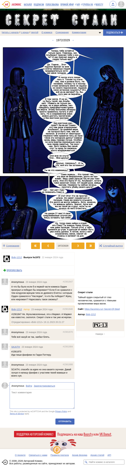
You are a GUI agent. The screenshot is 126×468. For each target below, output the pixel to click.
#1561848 (68, 309)
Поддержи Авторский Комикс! (34, 434)
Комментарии (79, 32)
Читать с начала (10, 32)
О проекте (20, 455)
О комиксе (46, 32)
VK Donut (105, 433)
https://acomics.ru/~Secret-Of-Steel (102, 309)
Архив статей (97, 455)
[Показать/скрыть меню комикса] (100, 32)
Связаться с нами (38, 455)
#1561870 (68, 332)
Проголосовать (14, 270)
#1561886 (68, 364)
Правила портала (59, 455)
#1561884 (68, 346)
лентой (34, 32)
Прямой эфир (67, 4)
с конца (25, 32)
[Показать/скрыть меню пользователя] (121, 4)
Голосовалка (52, 4)
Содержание (62, 32)
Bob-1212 (16, 309)
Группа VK (88, 4)
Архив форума (79, 455)
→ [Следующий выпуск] (73, 40)
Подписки (39, 4)
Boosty (99, 4)
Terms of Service (17, 414)
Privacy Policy (61, 411)
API (78, 4)
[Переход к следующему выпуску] (63, 142)
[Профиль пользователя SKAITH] (6, 347)
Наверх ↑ (100, 334)
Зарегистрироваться (44, 386)
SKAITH (15, 346)
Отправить (64, 421)
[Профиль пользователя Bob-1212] (6, 259)
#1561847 (68, 281)
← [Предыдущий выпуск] (53, 40)
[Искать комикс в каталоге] (86, 462)
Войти (29, 386)
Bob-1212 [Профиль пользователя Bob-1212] (16, 257)
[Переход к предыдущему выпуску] (16, 142)
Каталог (28, 4)
